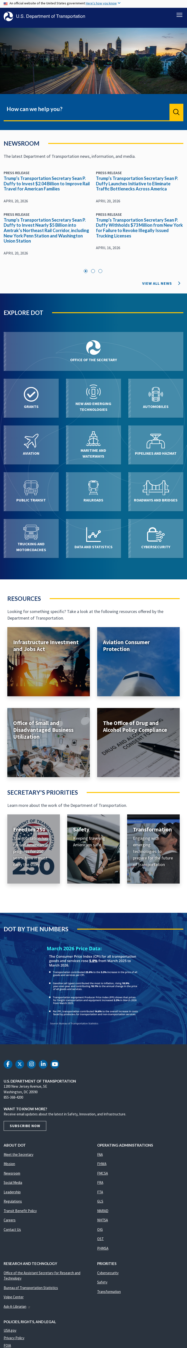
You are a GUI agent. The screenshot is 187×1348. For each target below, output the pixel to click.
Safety (102, 1284)
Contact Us (12, 1232)
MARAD (102, 1213)
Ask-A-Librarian (17, 1309)
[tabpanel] (93, 219)
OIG (100, 1232)
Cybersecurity (108, 1275)
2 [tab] (93, 274)
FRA (100, 1185)
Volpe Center (14, 1299)
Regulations (13, 1204)
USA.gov (10, 1333)
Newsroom (12, 1176)
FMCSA (102, 1176)
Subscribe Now (25, 1128)
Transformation (109, 1294)
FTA (100, 1194)
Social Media (13, 1185)
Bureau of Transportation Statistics (31, 1290)
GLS (100, 1204)
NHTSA (102, 1222)
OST (100, 1241)
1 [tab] (86, 274)
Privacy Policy (14, 1340)
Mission (9, 1166)
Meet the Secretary (18, 1157)
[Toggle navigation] (179, 15)
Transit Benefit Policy (20, 1213)
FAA (100, 1157)
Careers (10, 1222)
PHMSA (102, 1251)
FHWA (101, 1166)
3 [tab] (100, 274)
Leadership (12, 1194)
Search (176, 114)
